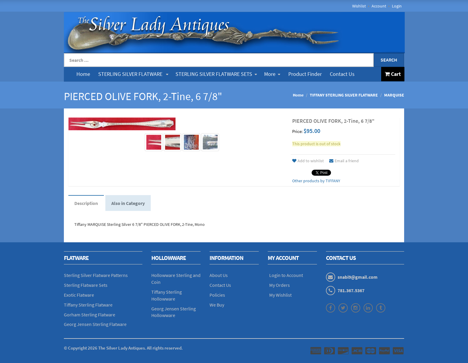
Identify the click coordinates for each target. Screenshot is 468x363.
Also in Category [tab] (128, 203)
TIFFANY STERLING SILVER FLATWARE (344, 95)
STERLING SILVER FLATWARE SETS (216, 74)
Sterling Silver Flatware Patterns (96, 275)
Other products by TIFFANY (316, 180)
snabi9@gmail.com (358, 277)
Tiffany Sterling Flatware (88, 305)
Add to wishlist (308, 160)
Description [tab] (86, 203)
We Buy (217, 305)
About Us (219, 275)
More (272, 74)
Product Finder (305, 74)
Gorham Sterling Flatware (89, 315)
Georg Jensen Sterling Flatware (95, 324)
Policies (217, 295)
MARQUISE (394, 95)
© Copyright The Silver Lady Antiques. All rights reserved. (123, 348)
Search (389, 60)
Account (379, 6)
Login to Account (286, 275)
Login (397, 6)
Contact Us (342, 74)
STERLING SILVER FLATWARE (133, 74)
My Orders (279, 285)
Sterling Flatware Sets (85, 285)
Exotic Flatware (79, 295)
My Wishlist (280, 295)
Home (83, 74)
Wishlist (359, 6)
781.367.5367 (351, 290)
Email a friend (344, 160)
